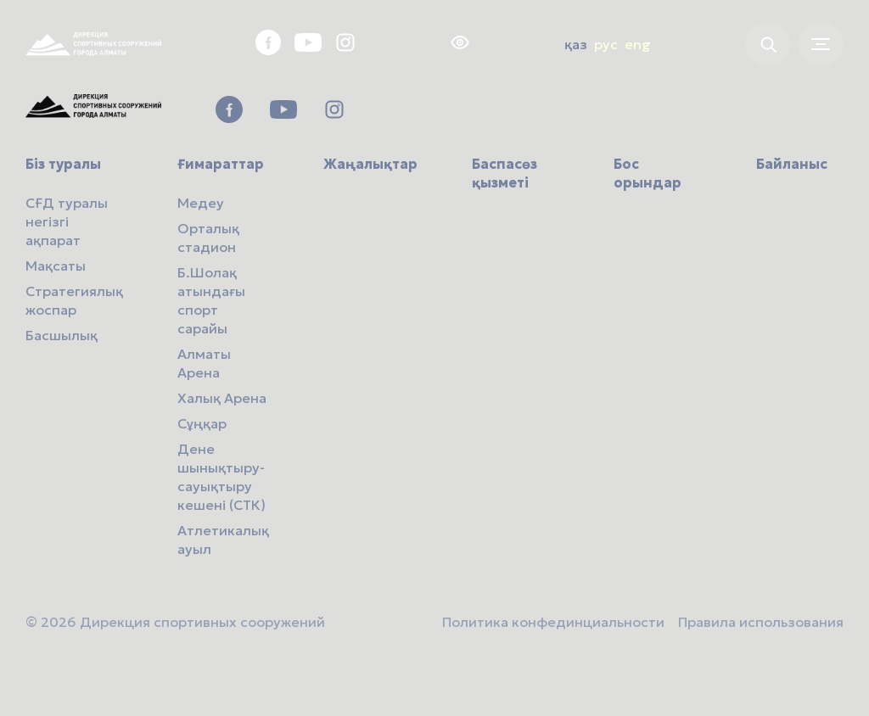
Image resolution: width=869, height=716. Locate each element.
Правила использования (761, 621)
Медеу (200, 202)
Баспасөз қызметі (504, 173)
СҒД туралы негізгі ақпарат (66, 221)
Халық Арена (221, 397)
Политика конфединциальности (553, 621)
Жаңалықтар (370, 163)
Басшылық (61, 335)
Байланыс (791, 163)
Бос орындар (647, 173)
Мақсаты (55, 265)
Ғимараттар (220, 163)
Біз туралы (63, 163)
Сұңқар (202, 423)
